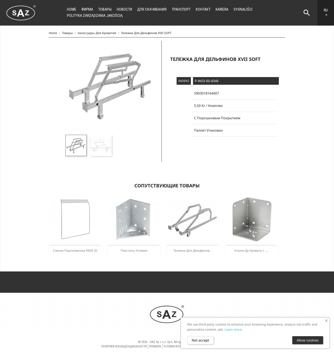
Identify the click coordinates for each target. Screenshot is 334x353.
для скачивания (152, 9)
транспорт (181, 9)
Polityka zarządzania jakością (95, 15)
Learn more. (233, 329)
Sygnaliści (242, 9)
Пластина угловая (134, 250)
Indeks (183, 81)
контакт (203, 9)
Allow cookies (308, 340)
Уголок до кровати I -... (251, 250)
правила (155, 346)
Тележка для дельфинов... (192, 250)
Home (71, 9)
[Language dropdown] (328, 12)
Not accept (200, 340)
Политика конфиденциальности (124, 346)
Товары (105, 9)
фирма (87, 9)
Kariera (222, 9)
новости (124, 9)
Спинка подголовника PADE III (75, 250)
